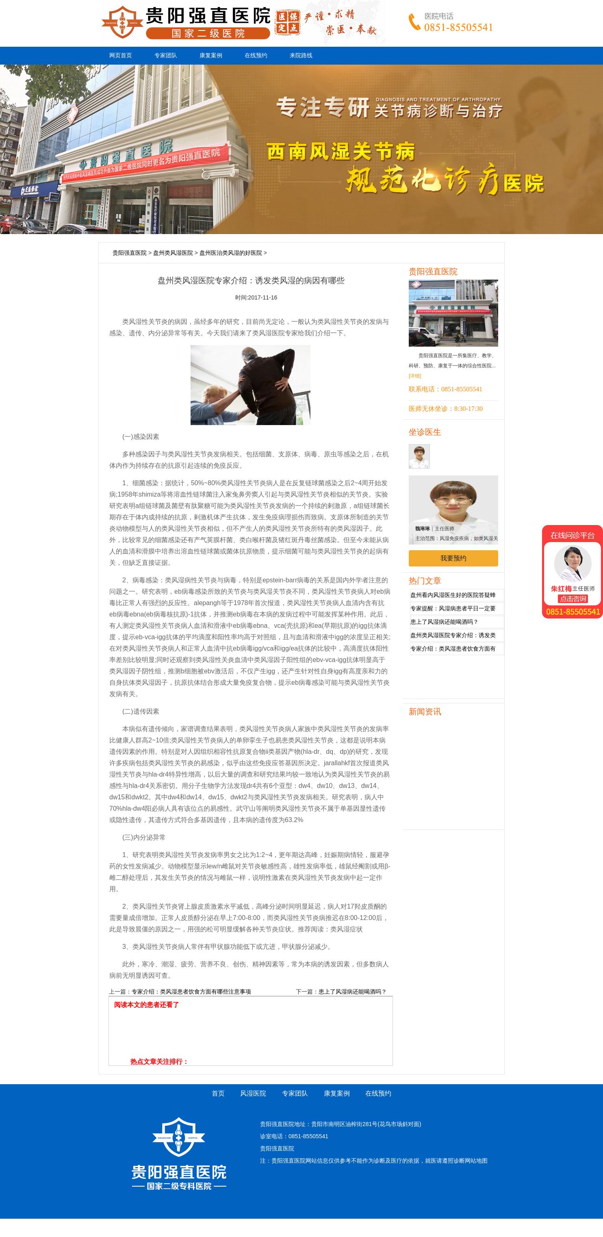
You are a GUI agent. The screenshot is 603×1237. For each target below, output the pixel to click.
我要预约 (453, 558)
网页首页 (120, 55)
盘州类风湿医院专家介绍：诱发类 (453, 635)
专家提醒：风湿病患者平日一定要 (453, 608)
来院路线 (301, 55)
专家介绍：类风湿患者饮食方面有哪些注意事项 (191, 991)
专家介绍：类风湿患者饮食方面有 (453, 648)
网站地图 (476, 1160)
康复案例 (211, 55)
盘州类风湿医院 (173, 253)
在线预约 (256, 55)
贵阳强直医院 (130, 253)
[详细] (415, 376)
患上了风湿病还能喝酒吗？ (353, 991)
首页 (218, 1093)
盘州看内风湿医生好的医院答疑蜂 (453, 595)
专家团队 (165, 55)
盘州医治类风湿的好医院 (231, 253)
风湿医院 (253, 1093)
